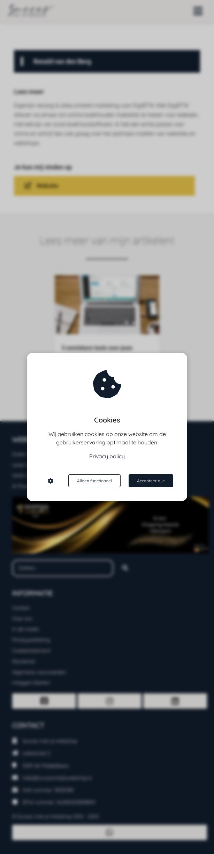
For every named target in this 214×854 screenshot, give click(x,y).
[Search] (125, 568)
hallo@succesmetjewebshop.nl (57, 778)
